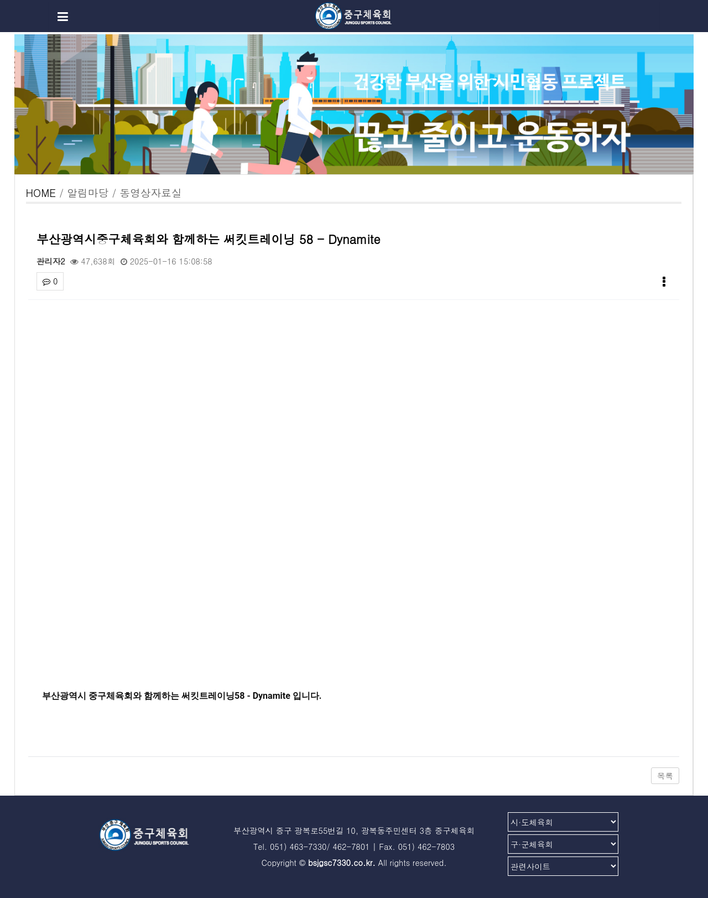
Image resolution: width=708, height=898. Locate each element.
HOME (41, 192)
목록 (665, 775)
